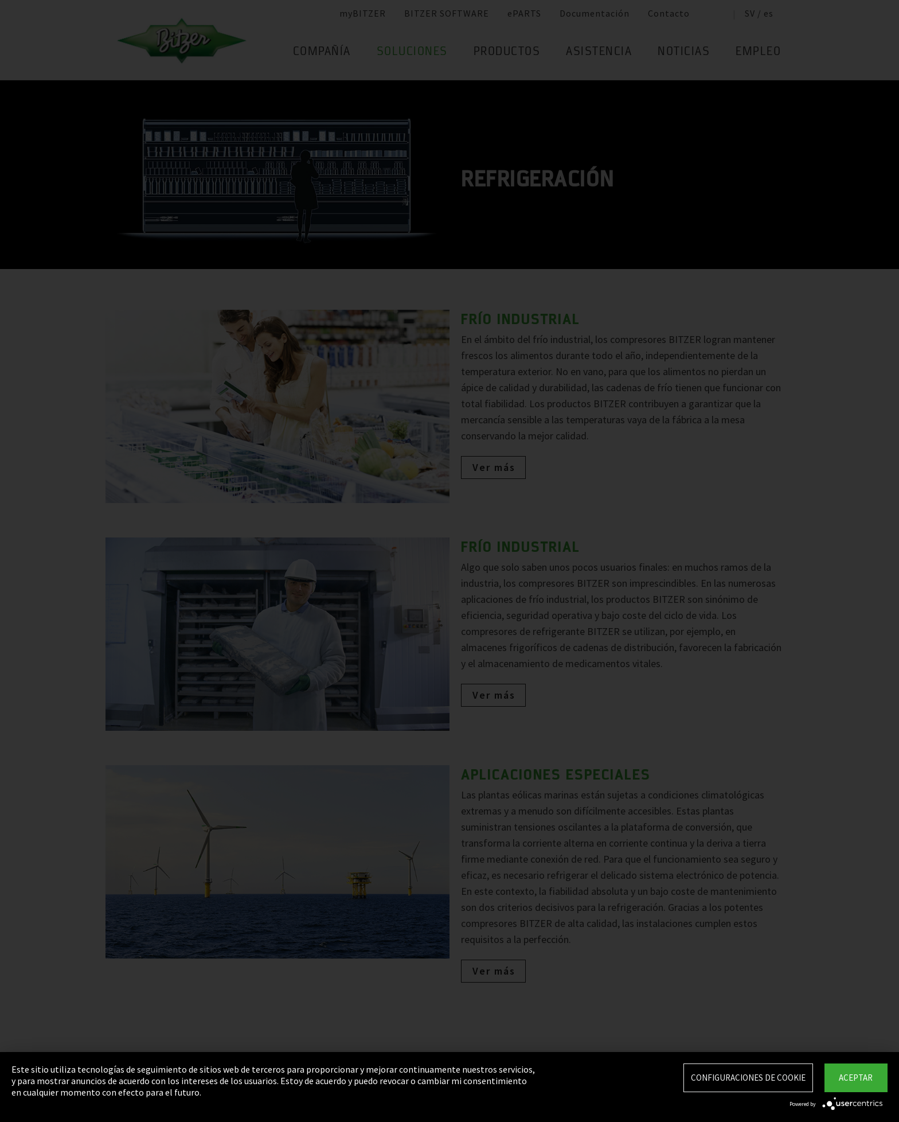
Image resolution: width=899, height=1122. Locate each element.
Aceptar (856, 1077)
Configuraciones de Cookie (748, 1077)
